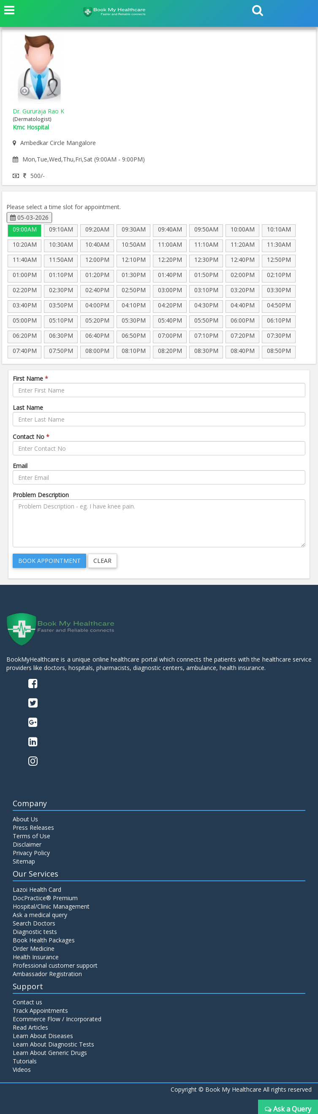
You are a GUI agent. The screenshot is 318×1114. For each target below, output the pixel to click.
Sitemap (24, 861)
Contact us (27, 1002)
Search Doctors (34, 923)
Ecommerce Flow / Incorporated (57, 1019)
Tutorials (25, 1061)
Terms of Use (31, 836)
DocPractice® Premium (45, 898)
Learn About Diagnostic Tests (53, 1044)
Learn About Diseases (43, 1036)
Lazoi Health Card (37, 889)
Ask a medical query (40, 915)
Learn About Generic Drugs (50, 1053)
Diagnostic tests (35, 932)
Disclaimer (27, 844)
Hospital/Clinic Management (51, 906)
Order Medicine (33, 948)
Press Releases (33, 827)
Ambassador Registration (47, 974)
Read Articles (30, 1027)
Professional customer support (55, 965)
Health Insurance (36, 957)
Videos (22, 1070)
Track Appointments (40, 1010)
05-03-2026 (29, 217)
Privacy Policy (31, 853)
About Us (25, 819)
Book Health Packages (44, 940)
